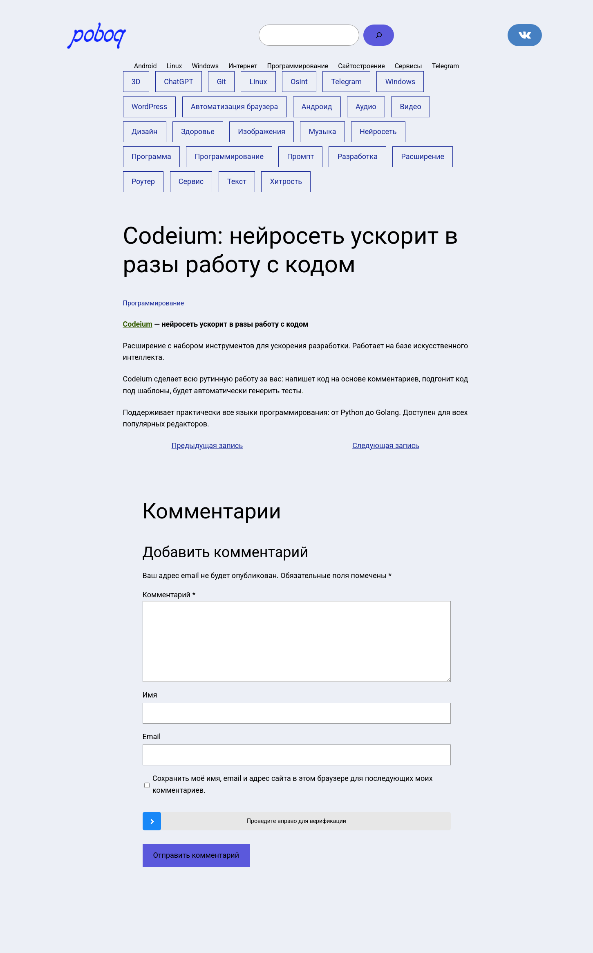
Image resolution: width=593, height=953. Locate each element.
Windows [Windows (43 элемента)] (400, 81)
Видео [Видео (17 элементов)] (410, 106)
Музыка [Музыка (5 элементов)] (322, 131)
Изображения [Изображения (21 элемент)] (261, 131)
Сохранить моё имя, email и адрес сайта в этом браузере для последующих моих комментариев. (292, 784)
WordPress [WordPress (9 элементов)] (149, 106)
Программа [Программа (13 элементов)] (151, 156)
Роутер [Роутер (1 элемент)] (143, 181)
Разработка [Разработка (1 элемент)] (358, 156)
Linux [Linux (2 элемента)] (258, 81)
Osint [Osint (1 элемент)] (299, 81)
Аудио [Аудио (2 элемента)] (366, 106)
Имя (150, 695)
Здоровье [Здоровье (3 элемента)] (198, 131)
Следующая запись (385, 445)
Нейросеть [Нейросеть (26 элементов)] (378, 131)
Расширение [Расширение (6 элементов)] (422, 156)
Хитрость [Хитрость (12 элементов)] (286, 181)
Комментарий (169, 594)
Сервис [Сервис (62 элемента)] (191, 181)
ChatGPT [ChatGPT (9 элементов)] (178, 81)
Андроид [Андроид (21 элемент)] (317, 106)
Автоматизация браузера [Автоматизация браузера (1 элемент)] (234, 106)
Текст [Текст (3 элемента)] (236, 181)
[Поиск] (378, 35)
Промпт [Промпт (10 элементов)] (300, 156)
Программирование (153, 303)
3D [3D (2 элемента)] (136, 81)
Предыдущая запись (207, 445)
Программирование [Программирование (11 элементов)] (229, 156)
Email (152, 736)
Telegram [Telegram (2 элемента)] (346, 81)
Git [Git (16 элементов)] (221, 81)
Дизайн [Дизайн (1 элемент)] (145, 131)
